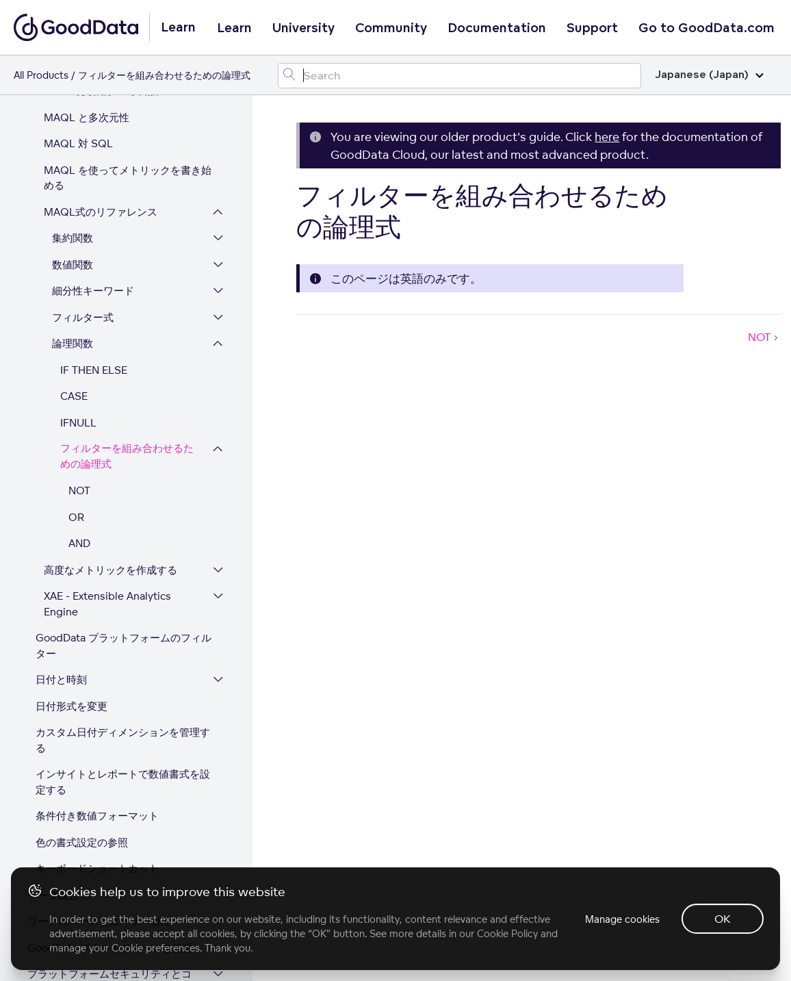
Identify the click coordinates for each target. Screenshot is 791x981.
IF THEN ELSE (93, 246)
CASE (74, 272)
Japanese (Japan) (709, 75)
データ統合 (53, 771)
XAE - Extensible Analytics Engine (107, 480)
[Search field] (459, 75)
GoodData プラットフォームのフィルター (123, 522)
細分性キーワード (93, 167)
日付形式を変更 (71, 582)
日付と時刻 (61, 556)
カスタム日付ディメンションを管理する (123, 616)
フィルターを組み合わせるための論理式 (127, 333)
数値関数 (72, 141)
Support (592, 28)
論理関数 (72, 220)
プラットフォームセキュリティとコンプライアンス (109, 858)
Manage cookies (622, 919)
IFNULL (78, 299)
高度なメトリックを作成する (110, 446)
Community (391, 28)
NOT (79, 367)
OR (76, 393)
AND (79, 419)
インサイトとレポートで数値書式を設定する (123, 658)
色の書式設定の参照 (82, 719)
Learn (234, 28)
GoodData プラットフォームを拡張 (110, 824)
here (607, 136)
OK (722, 919)
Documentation (497, 28)
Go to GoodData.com (706, 28)
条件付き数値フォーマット (97, 692)
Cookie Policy (507, 933)
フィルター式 (83, 194)
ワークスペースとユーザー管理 (99, 797)
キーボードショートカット (97, 745)
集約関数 (72, 114)
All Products (41, 75)
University (303, 28)
